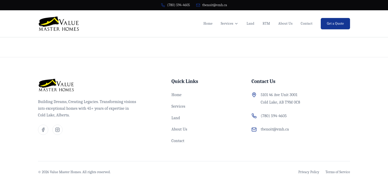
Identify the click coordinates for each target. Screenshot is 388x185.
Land (250, 23)
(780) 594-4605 (274, 116)
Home (207, 23)
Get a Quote (335, 23)
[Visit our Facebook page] (43, 130)
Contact (307, 23)
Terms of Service (337, 172)
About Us (285, 23)
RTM (266, 23)
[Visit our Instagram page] (57, 130)
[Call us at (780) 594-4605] (175, 5)
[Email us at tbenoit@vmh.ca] (211, 5)
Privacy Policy (308, 172)
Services (229, 23)
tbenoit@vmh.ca (275, 129)
